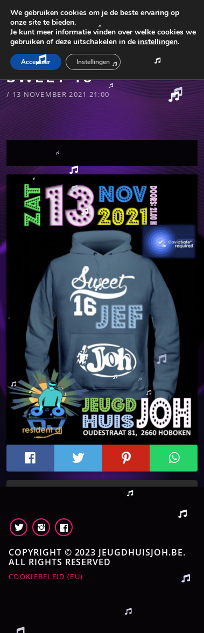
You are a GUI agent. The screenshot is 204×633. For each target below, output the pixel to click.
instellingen (158, 42)
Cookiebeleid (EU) (46, 576)
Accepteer (36, 62)
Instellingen (93, 62)
